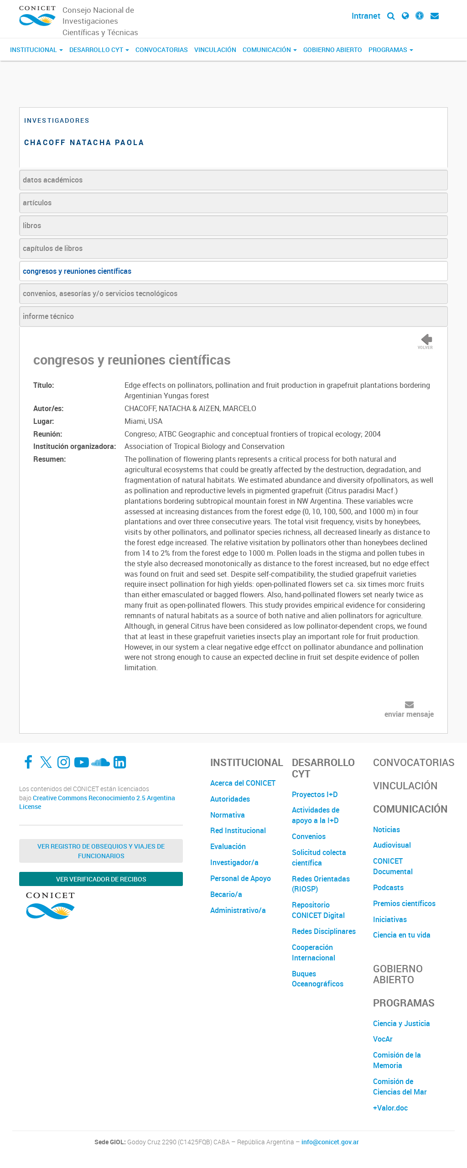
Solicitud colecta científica (319, 857)
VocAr (383, 1039)
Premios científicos (404, 903)
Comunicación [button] (270, 49)
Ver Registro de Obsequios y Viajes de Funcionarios (101, 851)
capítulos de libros (53, 248)
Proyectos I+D (315, 794)
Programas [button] (390, 49)
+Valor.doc (390, 1108)
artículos (37, 203)
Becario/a (226, 894)
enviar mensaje (409, 714)
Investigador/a (234, 862)
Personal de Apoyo (240, 878)
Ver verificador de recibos (101, 879)
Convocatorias (161, 49)
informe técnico (48, 316)
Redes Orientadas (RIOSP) (321, 884)
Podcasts (388, 887)
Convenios (309, 836)
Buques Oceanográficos (317, 979)
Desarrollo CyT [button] (99, 49)
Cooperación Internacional (313, 952)
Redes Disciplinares (324, 931)
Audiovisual (392, 845)
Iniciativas (390, 919)
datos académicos (53, 180)
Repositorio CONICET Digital (318, 910)
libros (32, 225)
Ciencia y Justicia (401, 1023)
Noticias (386, 829)
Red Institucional (238, 830)
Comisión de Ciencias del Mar (400, 1086)
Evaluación (228, 846)
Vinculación (215, 49)
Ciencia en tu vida (402, 935)
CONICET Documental (393, 866)
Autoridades (230, 799)
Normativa (227, 815)
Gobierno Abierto (332, 49)
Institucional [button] (36, 49)
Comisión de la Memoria (397, 1060)
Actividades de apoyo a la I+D (315, 815)
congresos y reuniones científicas (77, 271)
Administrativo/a (238, 910)
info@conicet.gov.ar (330, 1142)
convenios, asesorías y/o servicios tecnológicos (100, 293)
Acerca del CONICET (242, 783)
